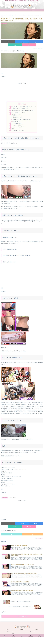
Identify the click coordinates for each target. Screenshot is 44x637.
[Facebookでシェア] (22, 41)
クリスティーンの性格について (18, 125)
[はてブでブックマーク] (36, 41)
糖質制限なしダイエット (17, 116)
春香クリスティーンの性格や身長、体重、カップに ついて (24, 106)
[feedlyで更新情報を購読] (11, 535)
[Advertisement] (22, 92)
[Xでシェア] (8, 41)
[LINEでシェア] (15, 44)
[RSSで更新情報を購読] (32, 535)
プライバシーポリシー (11, 631)
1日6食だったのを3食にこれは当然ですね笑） (21, 119)
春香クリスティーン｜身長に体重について (20, 108)
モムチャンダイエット (17, 121)
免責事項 (36, 629)
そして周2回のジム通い (17, 117)
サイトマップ (22, 629)
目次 (20, 104)
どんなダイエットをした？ (17, 114)
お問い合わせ (32, 631)
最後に (13, 129)
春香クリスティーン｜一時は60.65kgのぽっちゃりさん (23, 110)
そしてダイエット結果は (17, 123)
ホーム (7, 629)
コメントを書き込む (22, 616)
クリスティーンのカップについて (18, 127)
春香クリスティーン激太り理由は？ (19, 112)
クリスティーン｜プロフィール (18, 130)
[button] (29, 44)
